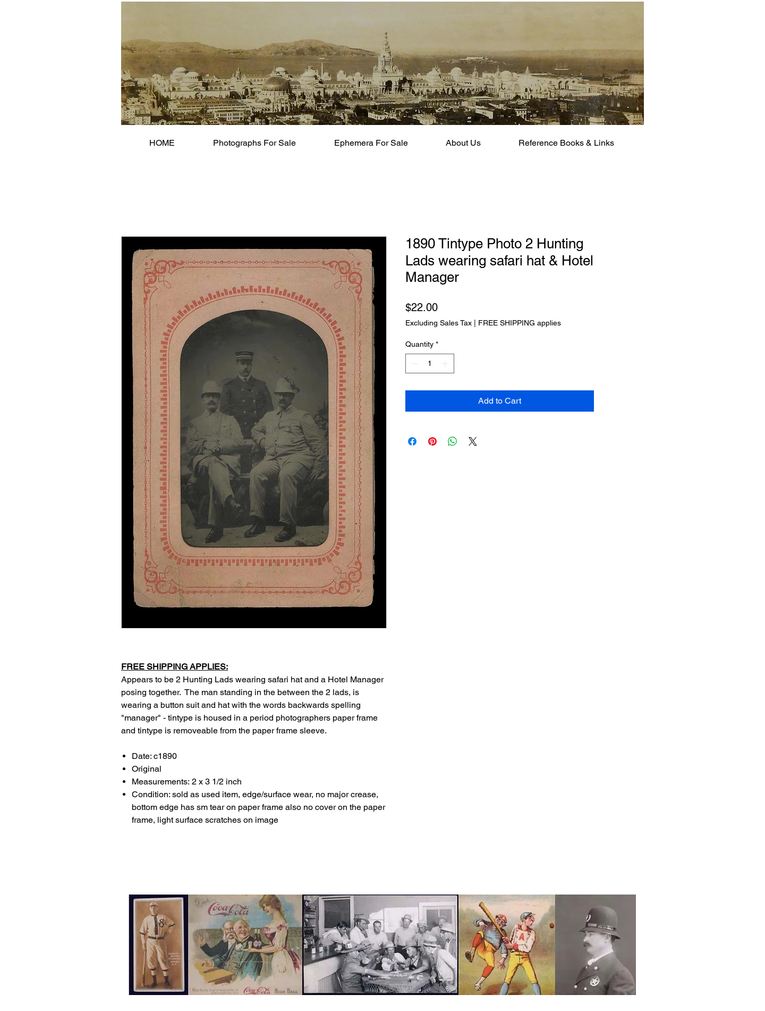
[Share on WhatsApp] (452, 441)
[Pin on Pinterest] (432, 441)
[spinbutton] (429, 363)
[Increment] (446, 363)
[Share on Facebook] (412, 441)
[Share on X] (472, 441)
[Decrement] (413, 363)
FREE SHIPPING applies (519, 323)
